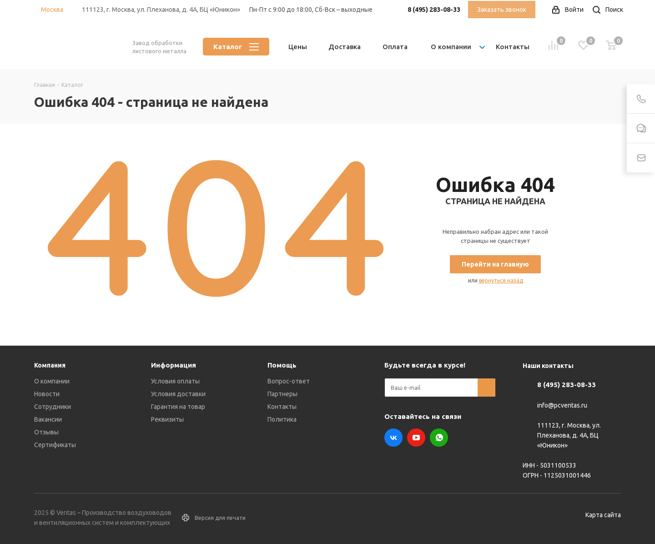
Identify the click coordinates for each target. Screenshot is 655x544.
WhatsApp (439, 437)
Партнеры (282, 394)
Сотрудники (52, 406)
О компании (52, 381)
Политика (282, 419)
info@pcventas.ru (562, 405)
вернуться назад (501, 280)
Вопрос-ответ (288, 381)
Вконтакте (393, 437)
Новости (47, 394)
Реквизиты (167, 419)
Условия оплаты (175, 381)
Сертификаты (55, 444)
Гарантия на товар (178, 406)
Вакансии (48, 419)
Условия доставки (178, 394)
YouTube (416, 437)
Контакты (282, 406)
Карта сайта (603, 515)
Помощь (282, 365)
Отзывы (46, 432)
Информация (173, 365)
